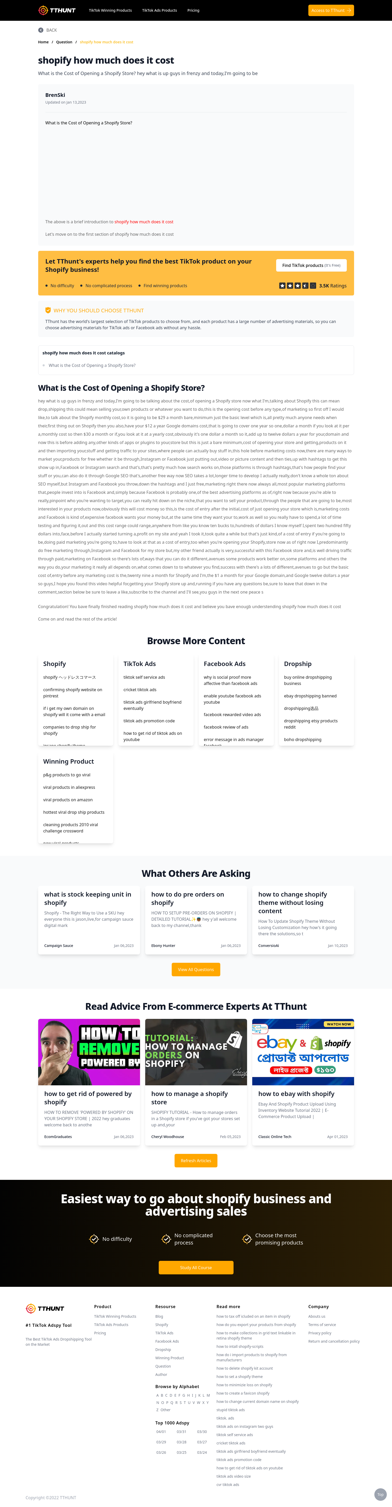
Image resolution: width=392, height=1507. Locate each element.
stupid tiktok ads (231, 1409)
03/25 (182, 1452)
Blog (159, 1316)
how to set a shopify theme (240, 1376)
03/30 (202, 1431)
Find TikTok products (311, 265)
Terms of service (322, 1324)
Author (161, 1374)
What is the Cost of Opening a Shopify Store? (92, 365)
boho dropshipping (303, 739)
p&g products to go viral (66, 775)
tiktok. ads (225, 1418)
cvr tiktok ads (228, 1484)
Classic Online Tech (274, 1136)
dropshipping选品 (301, 708)
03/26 (161, 1452)
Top (380, 1494)
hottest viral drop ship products (74, 812)
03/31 (182, 1431)
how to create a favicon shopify (243, 1393)
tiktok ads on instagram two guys (245, 1426)
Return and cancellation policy (334, 1341)
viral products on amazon (68, 800)
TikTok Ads (164, 1332)
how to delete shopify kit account (245, 1368)
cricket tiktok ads (140, 689)
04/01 (161, 1431)
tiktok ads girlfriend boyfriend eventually (251, 1451)
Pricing (193, 10)
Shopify (161, 1324)
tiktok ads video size (234, 1476)
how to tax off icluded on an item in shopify (253, 1316)
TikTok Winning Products (110, 10)
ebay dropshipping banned (310, 696)
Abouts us (316, 1316)
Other (165, 1409)
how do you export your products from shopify (256, 1324)
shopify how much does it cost (106, 41)
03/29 (161, 1441)
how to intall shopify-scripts (240, 1346)
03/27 (202, 1441)
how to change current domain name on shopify (258, 1401)
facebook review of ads (226, 727)
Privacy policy (319, 1332)
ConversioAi (268, 945)
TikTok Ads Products (159, 10)
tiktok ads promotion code (149, 721)
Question (64, 41)
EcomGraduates (58, 1136)
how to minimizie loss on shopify (244, 1384)
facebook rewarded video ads (232, 714)
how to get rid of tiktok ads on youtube (250, 1467)
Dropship (163, 1349)
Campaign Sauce (58, 945)
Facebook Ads (167, 1341)
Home (43, 41)
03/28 (182, 1441)
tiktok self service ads (144, 677)
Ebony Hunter (163, 945)
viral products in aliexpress (69, 787)
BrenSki (55, 94)
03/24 (202, 1452)
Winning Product (169, 1357)
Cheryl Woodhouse (167, 1136)
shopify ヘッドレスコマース (69, 677)
